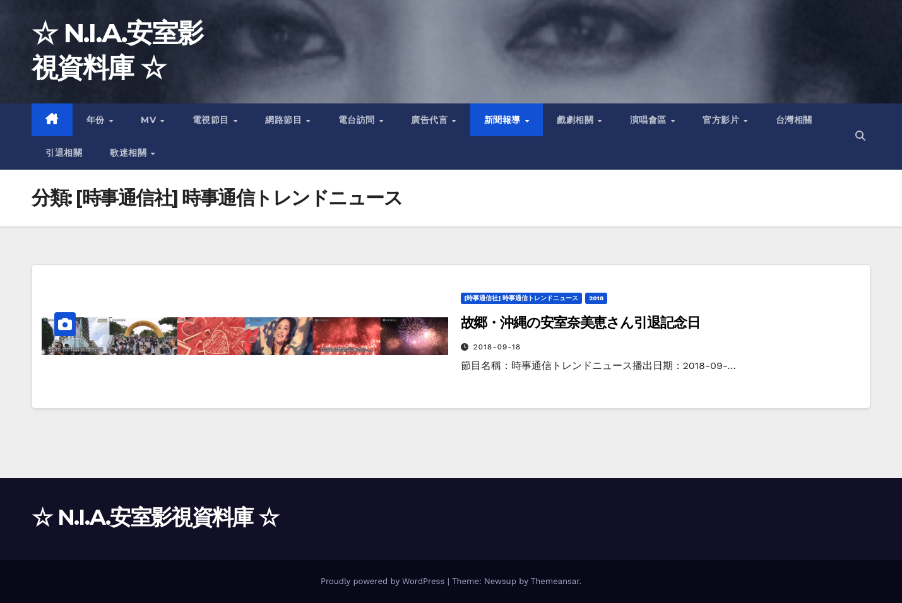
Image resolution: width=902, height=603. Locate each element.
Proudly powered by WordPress (384, 581)
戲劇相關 (576, 120)
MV (150, 120)
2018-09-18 (497, 346)
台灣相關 (794, 120)
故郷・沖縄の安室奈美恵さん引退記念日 (580, 322)
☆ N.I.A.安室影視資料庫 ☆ (155, 517)
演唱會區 (650, 120)
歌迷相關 (130, 152)
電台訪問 (358, 120)
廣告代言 (431, 120)
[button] (860, 136)
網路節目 (285, 120)
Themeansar (555, 581)
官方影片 (722, 120)
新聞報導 (504, 120)
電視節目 (212, 120)
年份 (97, 120)
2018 (596, 298)
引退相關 (63, 152)
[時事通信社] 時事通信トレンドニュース (522, 298)
